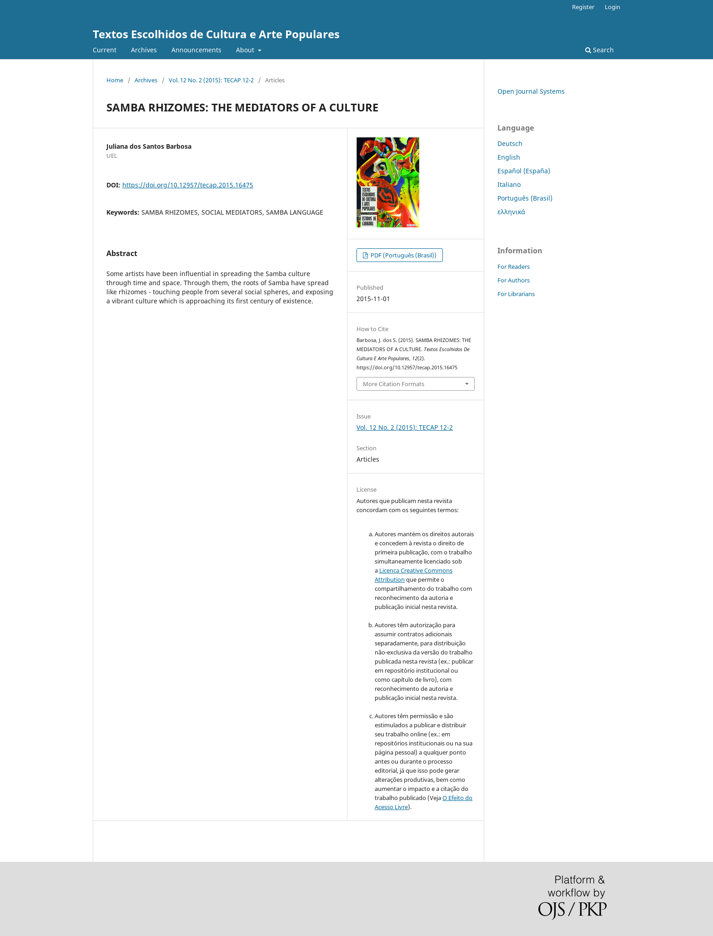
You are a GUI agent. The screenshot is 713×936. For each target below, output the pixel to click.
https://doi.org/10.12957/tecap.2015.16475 (187, 185)
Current (104, 49)
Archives (144, 49)
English (508, 157)
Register (583, 7)
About (246, 49)
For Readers (513, 266)
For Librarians (516, 294)
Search (599, 49)
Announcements (196, 49)
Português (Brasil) (524, 198)
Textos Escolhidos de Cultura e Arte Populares (216, 33)
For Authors (513, 280)
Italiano (509, 184)
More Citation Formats (393, 384)
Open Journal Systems (531, 91)
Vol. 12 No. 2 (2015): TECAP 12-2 (211, 80)
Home (114, 80)
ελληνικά (511, 211)
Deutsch (509, 143)
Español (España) (523, 170)
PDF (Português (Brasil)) (403, 255)
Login (612, 7)
